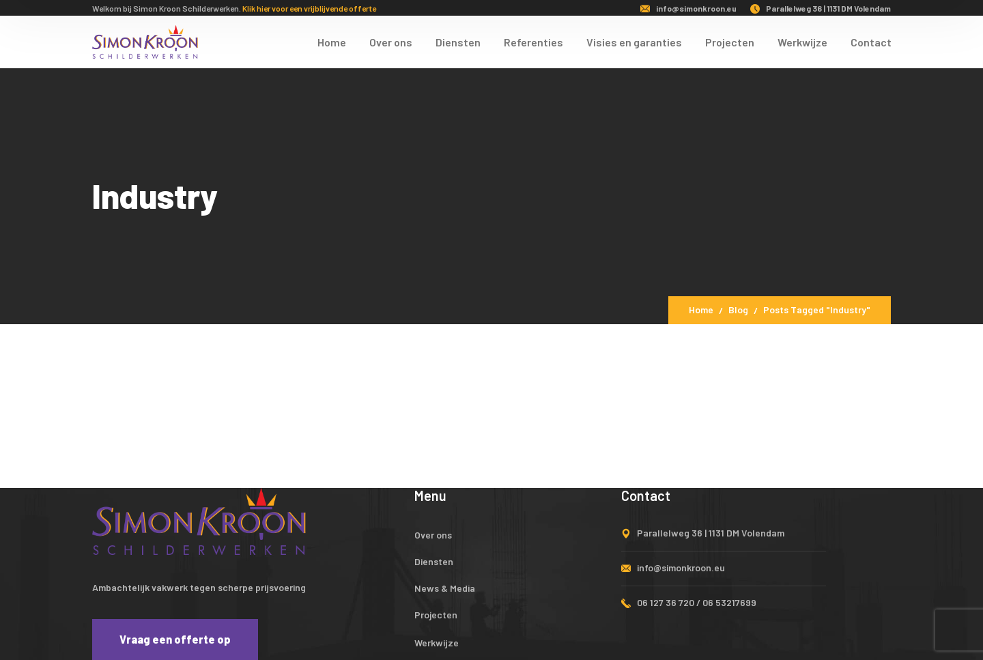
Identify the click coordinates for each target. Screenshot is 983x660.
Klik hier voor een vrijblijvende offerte (309, 8)
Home (701, 309)
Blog (738, 309)
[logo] (145, 40)
